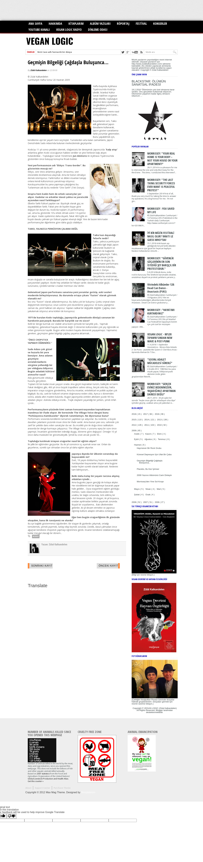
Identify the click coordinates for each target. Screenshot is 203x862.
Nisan (148, 489)
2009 (134, 430)
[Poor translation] (12, 816)
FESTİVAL (141, 23)
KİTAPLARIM (76, 23)
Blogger (159, 710)
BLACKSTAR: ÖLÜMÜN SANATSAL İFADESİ (149, 83)
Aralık (137, 434)
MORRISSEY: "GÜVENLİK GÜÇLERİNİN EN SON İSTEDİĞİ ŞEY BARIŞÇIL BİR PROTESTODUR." (161, 263)
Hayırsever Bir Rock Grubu (149, 448)
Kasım (148, 434)
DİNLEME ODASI (97, 29)
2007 (145, 502)
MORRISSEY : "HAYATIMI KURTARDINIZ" (161, 311)
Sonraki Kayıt (42, 565)
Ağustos (148, 439)
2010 (159, 425)
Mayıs (137, 489)
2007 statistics (43, 773)
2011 (147, 425)
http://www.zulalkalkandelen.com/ (147, 64)
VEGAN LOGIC (49, 40)
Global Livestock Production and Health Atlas (48, 778)
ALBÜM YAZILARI (100, 23)
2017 (145, 414)
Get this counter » (35, 781)
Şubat (137, 494)
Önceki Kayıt (108, 565)
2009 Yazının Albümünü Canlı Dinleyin (154, 475)
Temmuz (162, 439)
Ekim (159, 434)
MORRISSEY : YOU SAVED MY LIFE (160, 210)
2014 (147, 419)
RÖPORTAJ (123, 23)
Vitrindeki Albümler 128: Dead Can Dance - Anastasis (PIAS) (160, 288)
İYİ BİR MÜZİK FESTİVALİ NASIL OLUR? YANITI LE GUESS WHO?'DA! (160, 236)
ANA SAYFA (35, 23)
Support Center (42, 788)
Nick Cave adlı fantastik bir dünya (54, 52)
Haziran (138, 445)
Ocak (148, 494)
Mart (159, 489)
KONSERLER (160, 23)
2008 (134, 502)
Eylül (136, 439)
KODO (36, 536)
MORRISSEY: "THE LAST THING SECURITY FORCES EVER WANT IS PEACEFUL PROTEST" (161, 185)
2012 (134, 425)
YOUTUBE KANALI (39, 29)
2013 (159, 419)
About (28, 788)
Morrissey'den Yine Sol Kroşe (150, 481)
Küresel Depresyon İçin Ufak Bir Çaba (154, 454)
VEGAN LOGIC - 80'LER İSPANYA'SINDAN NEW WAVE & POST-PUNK (159, 337)
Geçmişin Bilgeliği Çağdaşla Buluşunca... (68, 62)
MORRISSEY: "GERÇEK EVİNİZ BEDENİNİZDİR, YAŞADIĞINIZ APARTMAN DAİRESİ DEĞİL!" (161, 389)
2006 (157, 502)
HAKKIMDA (55, 23)
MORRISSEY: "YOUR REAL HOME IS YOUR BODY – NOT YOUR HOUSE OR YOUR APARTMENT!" (162, 159)
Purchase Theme (62, 788)
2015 (134, 419)
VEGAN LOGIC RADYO (69, 29)
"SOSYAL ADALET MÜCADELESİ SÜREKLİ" (159, 361)
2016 (157, 414)
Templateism (88, 792)
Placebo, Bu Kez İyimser (148, 469)
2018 (134, 414)
